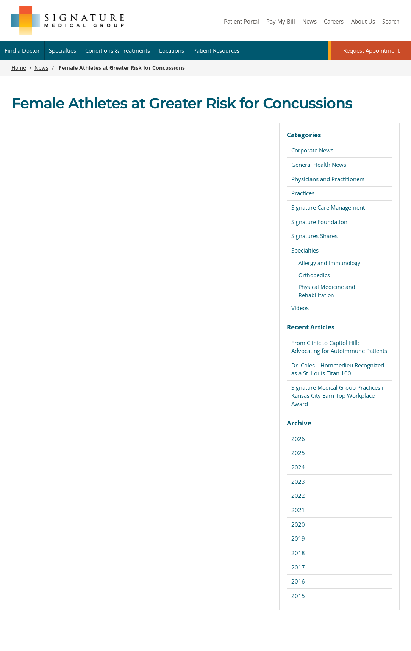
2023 (298, 481)
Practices (302, 193)
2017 (298, 567)
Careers (334, 21)
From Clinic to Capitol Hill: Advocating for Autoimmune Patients (339, 347)
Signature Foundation (319, 222)
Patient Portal (241, 21)
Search (391, 21)
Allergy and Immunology (329, 263)
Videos (300, 308)
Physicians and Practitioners (327, 179)
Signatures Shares (314, 236)
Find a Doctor (22, 50)
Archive (299, 423)
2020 (298, 524)
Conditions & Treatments (117, 50)
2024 (298, 467)
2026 (298, 438)
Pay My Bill (280, 21)
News (309, 21)
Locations (171, 50)
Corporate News (312, 150)
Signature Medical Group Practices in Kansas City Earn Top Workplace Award (339, 396)
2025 (298, 452)
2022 (298, 495)
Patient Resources (216, 50)
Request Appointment (371, 50)
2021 (298, 510)
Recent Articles (310, 327)
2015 (298, 595)
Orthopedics (314, 275)
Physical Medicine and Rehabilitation (326, 290)
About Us (363, 21)
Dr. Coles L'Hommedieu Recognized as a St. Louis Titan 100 (337, 369)
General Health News (318, 164)
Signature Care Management (328, 207)
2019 (298, 538)
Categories (304, 134)
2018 (298, 553)
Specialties (62, 50)
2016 (298, 581)
